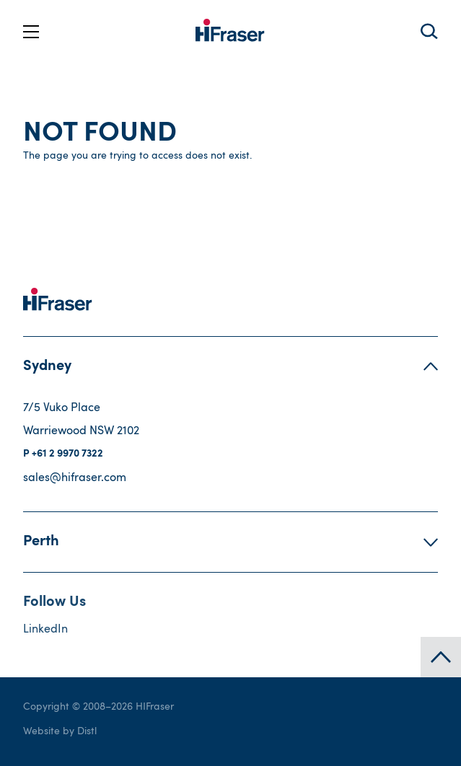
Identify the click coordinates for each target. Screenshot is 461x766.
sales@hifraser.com (74, 478)
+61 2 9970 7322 (67, 454)
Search (429, 31)
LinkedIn (45, 629)
